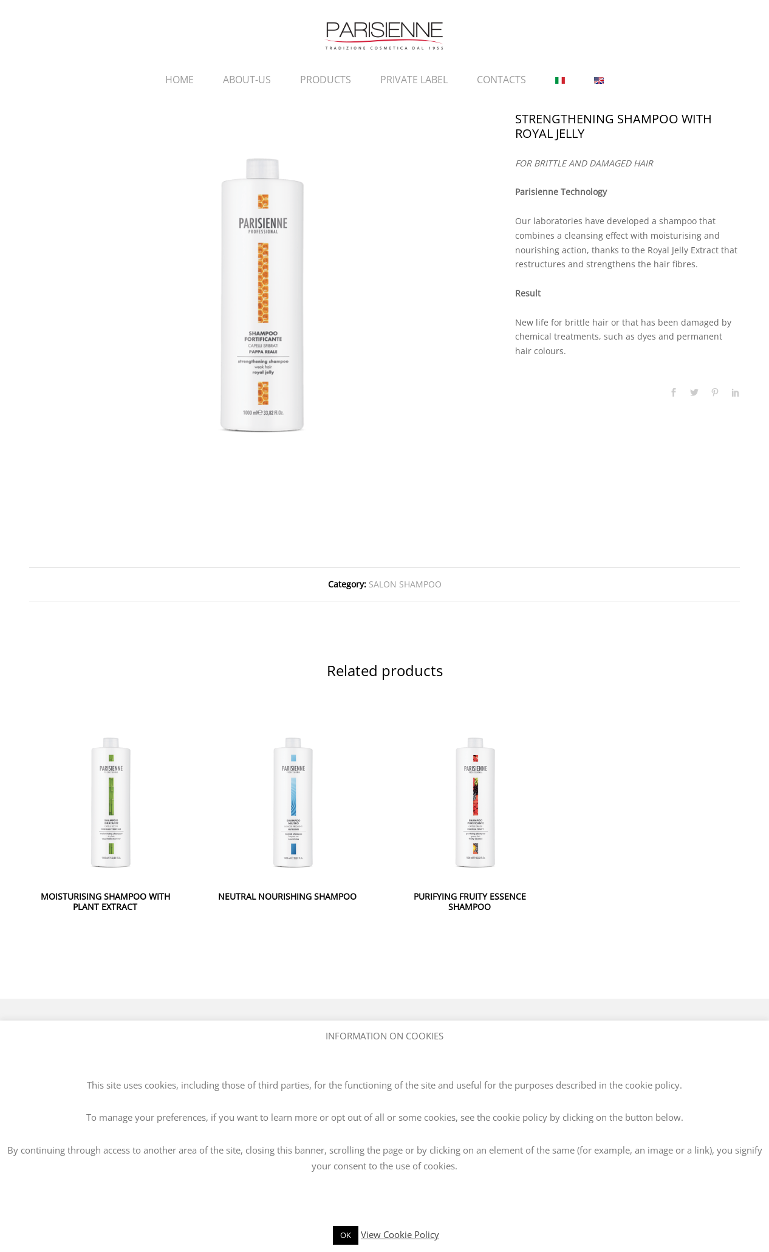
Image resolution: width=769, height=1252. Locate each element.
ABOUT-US (247, 79)
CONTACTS (501, 79)
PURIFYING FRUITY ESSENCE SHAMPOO (470, 901)
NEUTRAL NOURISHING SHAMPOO (287, 896)
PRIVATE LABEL (414, 79)
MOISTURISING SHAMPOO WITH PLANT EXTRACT (105, 901)
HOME (179, 79)
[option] (263, 285)
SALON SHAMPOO (405, 584)
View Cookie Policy (400, 1234)
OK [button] (345, 1235)
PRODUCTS (325, 79)
